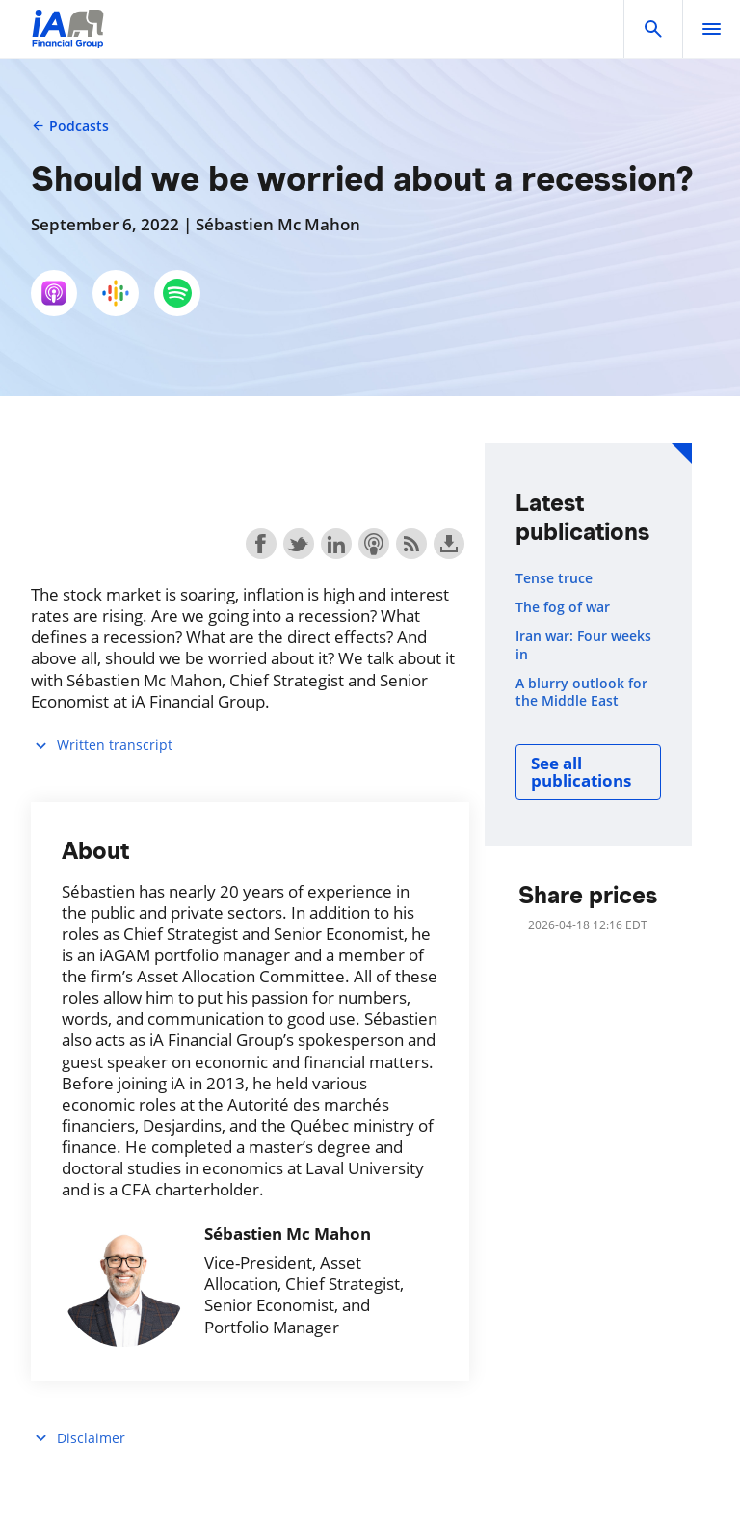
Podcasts (70, 126)
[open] (711, 29)
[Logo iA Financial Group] (68, 41)
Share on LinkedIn (336, 543)
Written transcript (101, 746)
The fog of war (562, 607)
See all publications (581, 771)
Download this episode (449, 543)
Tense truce (554, 578)
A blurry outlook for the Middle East (581, 692)
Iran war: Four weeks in (583, 645)
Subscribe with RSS (411, 543)
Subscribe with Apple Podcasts (373, 543)
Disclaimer (78, 1438)
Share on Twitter (298, 543)
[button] (653, 29)
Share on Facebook (261, 543)
